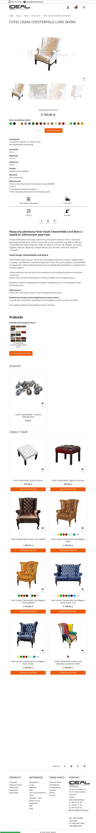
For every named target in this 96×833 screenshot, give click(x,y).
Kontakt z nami (35, 798)
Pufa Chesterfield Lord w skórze (28, 496)
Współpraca (34, 782)
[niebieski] (74, 611)
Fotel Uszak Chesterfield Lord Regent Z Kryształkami (28, 617)
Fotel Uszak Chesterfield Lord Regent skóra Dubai (28, 678)
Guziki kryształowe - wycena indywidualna (28, 431)
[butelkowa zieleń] (32, 611)
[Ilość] (38, 130)
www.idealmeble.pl (76, 800)
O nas (31, 785)
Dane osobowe (55, 782)
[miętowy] (69, 550)
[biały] (29, 611)
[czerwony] (63, 550)
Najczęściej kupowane (13, 788)
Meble (18, 16)
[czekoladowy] (66, 550)
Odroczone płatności (37, 792)
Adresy (52, 792)
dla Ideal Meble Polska (48, 110)
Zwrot (31, 795)
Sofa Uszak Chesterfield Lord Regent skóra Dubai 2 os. (68, 617)
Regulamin (33, 803)
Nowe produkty (15, 785)
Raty (31, 790)
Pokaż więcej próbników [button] (21, 369)
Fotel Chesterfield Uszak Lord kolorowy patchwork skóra (67, 678)
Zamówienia (54, 785)
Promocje (13, 782)
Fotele (26, 16)
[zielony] (61, 550)
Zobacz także (18, 447)
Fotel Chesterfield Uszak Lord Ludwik (28, 555)
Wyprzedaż (13, 792)
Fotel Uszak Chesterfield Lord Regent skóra (68, 556)
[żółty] (58, 550)
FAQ (31, 806)
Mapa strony (34, 800)
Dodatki (15, 382)
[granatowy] (71, 611)
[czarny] (27, 611)
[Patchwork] (68, 672)
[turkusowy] (74, 550)
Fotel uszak (35, 16)
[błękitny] (71, 550)
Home (11, 16)
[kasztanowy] (35, 611)
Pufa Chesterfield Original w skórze (68, 496)
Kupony (52, 795)
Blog (31, 808)
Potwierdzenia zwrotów (55, 788)
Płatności (33, 787)
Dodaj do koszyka (54, 130)
